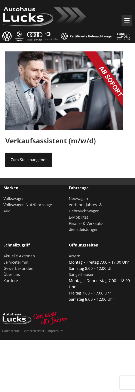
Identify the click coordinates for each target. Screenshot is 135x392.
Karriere (10, 280)
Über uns (11, 274)
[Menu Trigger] (127, 20)
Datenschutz (10, 331)
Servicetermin (15, 262)
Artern (74, 255)
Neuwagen (78, 198)
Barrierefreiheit (33, 331)
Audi (7, 210)
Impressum (55, 331)
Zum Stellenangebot (29, 159)
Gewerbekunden (18, 268)
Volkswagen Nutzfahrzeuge (27, 204)
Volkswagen (14, 198)
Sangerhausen (82, 274)
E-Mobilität (78, 217)
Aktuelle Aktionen (19, 255)
